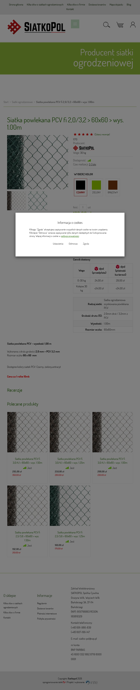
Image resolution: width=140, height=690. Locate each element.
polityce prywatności (70, 236)
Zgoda (86, 243)
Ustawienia (58, 243)
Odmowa (73, 243)
